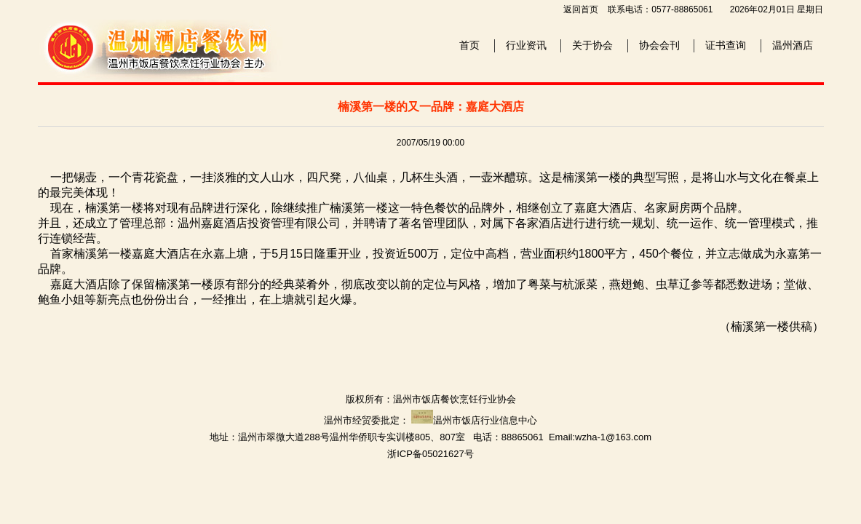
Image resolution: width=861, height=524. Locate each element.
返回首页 (580, 9)
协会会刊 (659, 45)
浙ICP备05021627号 (430, 453)
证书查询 (725, 45)
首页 (469, 45)
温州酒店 (792, 45)
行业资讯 (526, 45)
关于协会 (592, 45)
